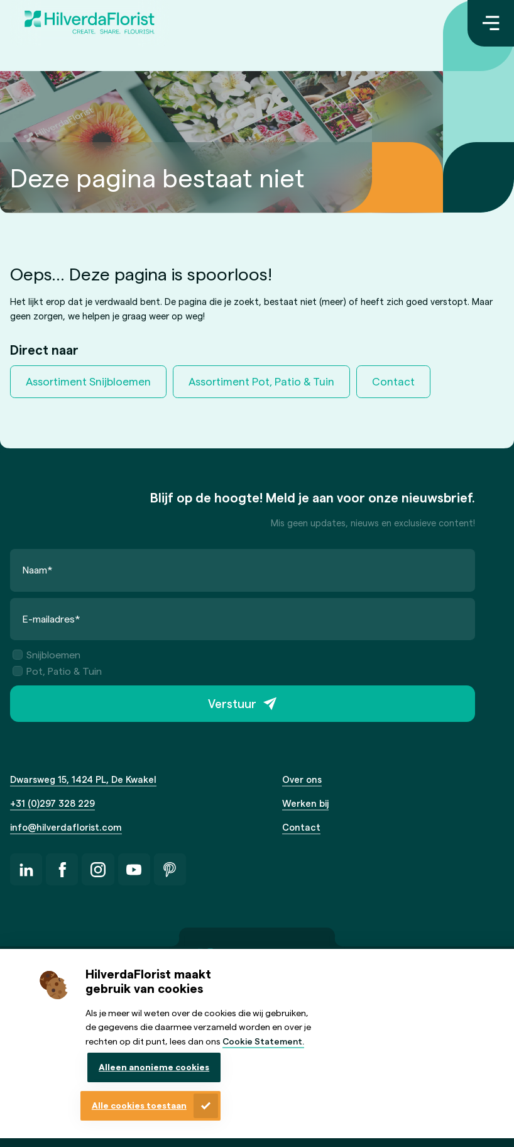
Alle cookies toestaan (139, 1105)
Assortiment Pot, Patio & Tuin (261, 381)
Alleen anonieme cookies (154, 1066)
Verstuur (232, 703)
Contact (393, 381)
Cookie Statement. (263, 1041)
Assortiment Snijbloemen (88, 381)
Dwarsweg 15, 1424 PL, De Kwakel (83, 779)
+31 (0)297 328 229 (52, 803)
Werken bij (305, 803)
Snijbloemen (46, 654)
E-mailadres (51, 618)
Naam (38, 569)
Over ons (302, 779)
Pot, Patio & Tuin (57, 671)
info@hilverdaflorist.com (66, 827)
